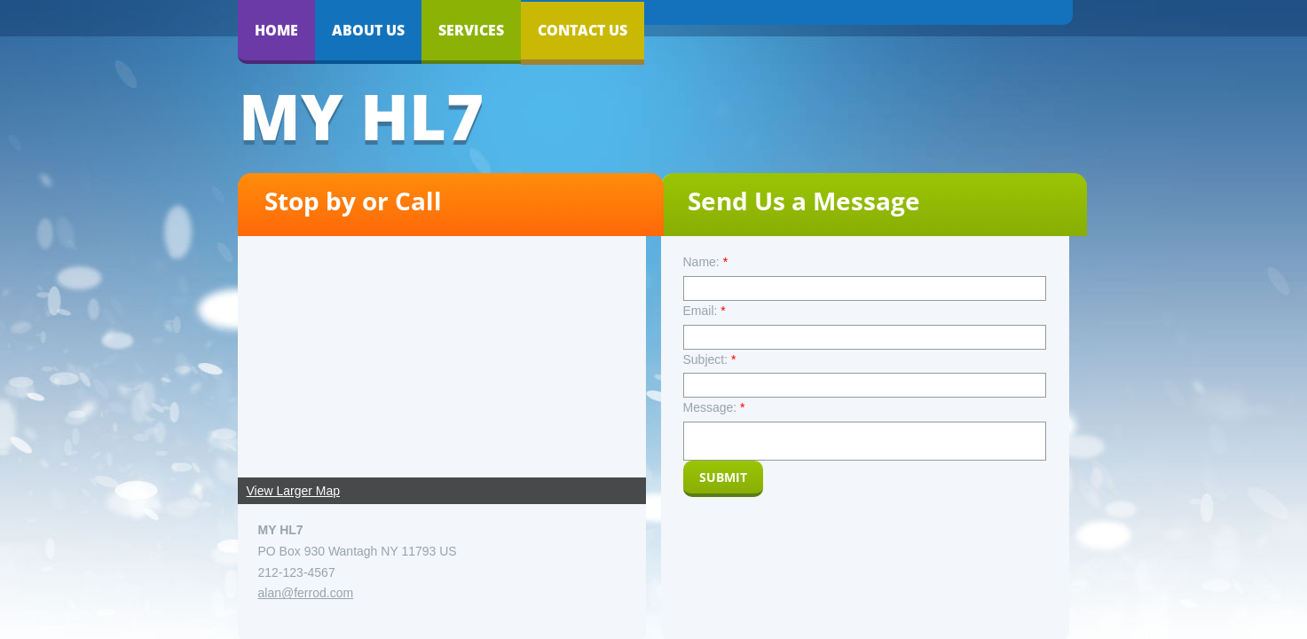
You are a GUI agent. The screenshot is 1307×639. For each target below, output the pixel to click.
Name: (705, 262)
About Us (368, 30)
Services (471, 30)
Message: (714, 407)
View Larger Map (294, 491)
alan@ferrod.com (306, 593)
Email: (704, 311)
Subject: (709, 359)
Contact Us (582, 30)
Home (276, 30)
